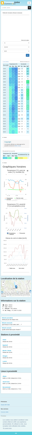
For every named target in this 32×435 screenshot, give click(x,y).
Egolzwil (16, 346)
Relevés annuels (16, 328)
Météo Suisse (18, 145)
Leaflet (2, 292)
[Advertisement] (16, 27)
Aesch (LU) (16, 382)
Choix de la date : (25, 40)
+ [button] (3, 282)
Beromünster (16, 388)
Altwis (16, 377)
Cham (16, 340)
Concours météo (4, 412)
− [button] (3, 285)
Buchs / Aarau (16, 351)
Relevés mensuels (16, 323)
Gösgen (16, 357)
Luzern (16, 362)
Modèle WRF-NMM (5, 404)
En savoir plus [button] (7, 428)
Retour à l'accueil (11, 3)
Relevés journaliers (16, 318)
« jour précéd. (6, 61)
